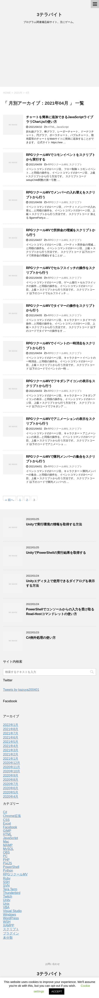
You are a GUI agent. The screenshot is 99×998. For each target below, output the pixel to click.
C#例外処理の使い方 (41, 637)
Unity (6, 900)
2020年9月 (10, 775)
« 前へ (9, 499)
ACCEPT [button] (56, 991)
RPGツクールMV (58, 164)
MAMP (8, 845)
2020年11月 (11, 767)
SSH (6, 882)
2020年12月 (11, 763)
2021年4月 (10, 746)
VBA (6, 907)
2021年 (18, 92)
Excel (7, 823)
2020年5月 (10, 792)
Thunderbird (11, 893)
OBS (6, 852)
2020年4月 (10, 796)
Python (8, 870)
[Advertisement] (49, 57)
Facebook (10, 827)
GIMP (7, 830)
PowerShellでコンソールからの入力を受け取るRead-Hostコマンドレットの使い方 (60, 612)
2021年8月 (10, 729)
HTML (51, 126)
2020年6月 (10, 788)
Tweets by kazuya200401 (21, 689)
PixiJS (7, 863)
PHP (6, 859)
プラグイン (11, 933)
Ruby (6, 878)
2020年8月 (10, 779)
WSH (6, 921)
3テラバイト (49, 14)
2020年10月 (11, 771)
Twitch (7, 896)
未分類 (8, 937)
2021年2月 (10, 754)
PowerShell (11, 867)
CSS (6, 820)
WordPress (11, 918)
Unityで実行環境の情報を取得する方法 (54, 524)
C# (5, 812)
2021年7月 (10, 733)
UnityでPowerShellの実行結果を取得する (56, 552)
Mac (6, 841)
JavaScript (63, 126)
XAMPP (8, 925)
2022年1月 (10, 725)
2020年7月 (10, 784)
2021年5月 (10, 741)
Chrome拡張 (12, 816)
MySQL (8, 849)
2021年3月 (10, 750)
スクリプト (75, 164)
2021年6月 (10, 737)
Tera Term (10, 889)
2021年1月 (10, 758)
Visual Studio (12, 911)
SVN (6, 885)
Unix (6, 903)
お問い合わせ (52, 964)
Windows (9, 914)
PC (5, 856)
